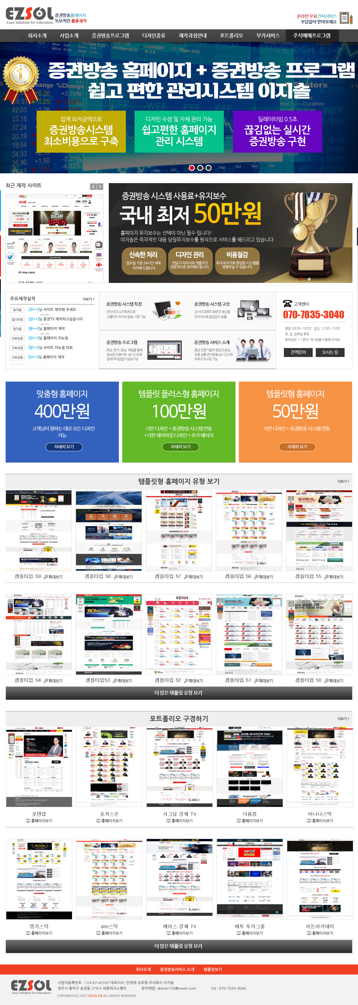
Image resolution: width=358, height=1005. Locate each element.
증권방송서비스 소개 (177, 969)
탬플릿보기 (213, 969)
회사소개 (143, 969)
